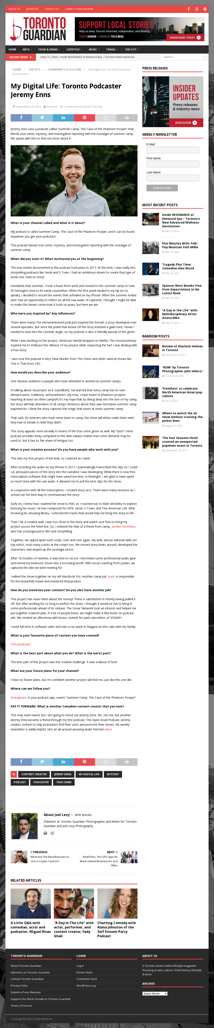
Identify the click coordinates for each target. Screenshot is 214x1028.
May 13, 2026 (172, 297)
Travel (111, 49)
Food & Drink (47, 49)
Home (12, 49)
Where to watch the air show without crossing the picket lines (182, 416)
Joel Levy (52, 106)
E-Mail (150, 144)
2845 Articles (83, 814)
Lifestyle (73, 49)
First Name (153, 158)
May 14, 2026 (172, 272)
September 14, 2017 (176, 449)
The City (130, 49)
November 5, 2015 (175, 354)
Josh (111, 576)
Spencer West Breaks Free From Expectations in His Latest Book (182, 289)
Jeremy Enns (62, 774)
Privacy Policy (19, 985)
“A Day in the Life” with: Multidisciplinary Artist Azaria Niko (180, 313)
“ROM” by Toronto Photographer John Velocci (182, 369)
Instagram (18, 697)
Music (93, 49)
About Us (14, 8)
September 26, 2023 (28, 106)
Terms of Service (21, 1005)
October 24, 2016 (174, 375)
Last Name (153, 172)
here (108, 729)
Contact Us (52, 8)
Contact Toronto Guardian (27, 978)
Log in (80, 965)
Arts (26, 49)
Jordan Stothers (123, 526)
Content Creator (34, 774)
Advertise (32, 8)
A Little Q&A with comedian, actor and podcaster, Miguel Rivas (31, 926)
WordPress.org (86, 985)
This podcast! (21, 644)
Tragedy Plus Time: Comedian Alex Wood (178, 266)
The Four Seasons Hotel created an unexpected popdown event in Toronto (182, 441)
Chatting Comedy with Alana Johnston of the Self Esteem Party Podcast (116, 929)
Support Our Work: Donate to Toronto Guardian (41, 998)
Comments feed (86, 978)
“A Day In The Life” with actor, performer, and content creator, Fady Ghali (74, 929)
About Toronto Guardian (26, 965)
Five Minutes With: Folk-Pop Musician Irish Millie (180, 245)
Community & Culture (77, 106)
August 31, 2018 (173, 425)
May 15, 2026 (172, 230)
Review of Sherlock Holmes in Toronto (182, 348)
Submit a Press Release (79, 8)
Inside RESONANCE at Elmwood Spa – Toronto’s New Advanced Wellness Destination (181, 220)
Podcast (20, 782)
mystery (113, 774)
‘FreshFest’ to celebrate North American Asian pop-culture (182, 392)
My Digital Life (89, 774)
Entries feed (84, 972)
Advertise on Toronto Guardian (30, 972)
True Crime (63, 782)
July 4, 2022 (171, 400)
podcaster (41, 782)
